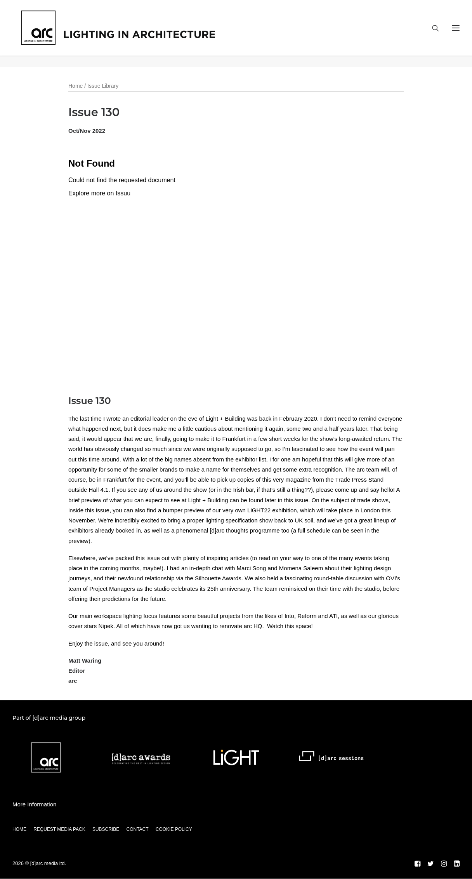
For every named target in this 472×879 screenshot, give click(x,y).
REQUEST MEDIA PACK (59, 829)
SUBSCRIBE (105, 829)
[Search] (432, 33)
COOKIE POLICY (174, 829)
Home (75, 86)
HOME (19, 829)
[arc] (142, 33)
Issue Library (102, 86)
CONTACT (137, 829)
